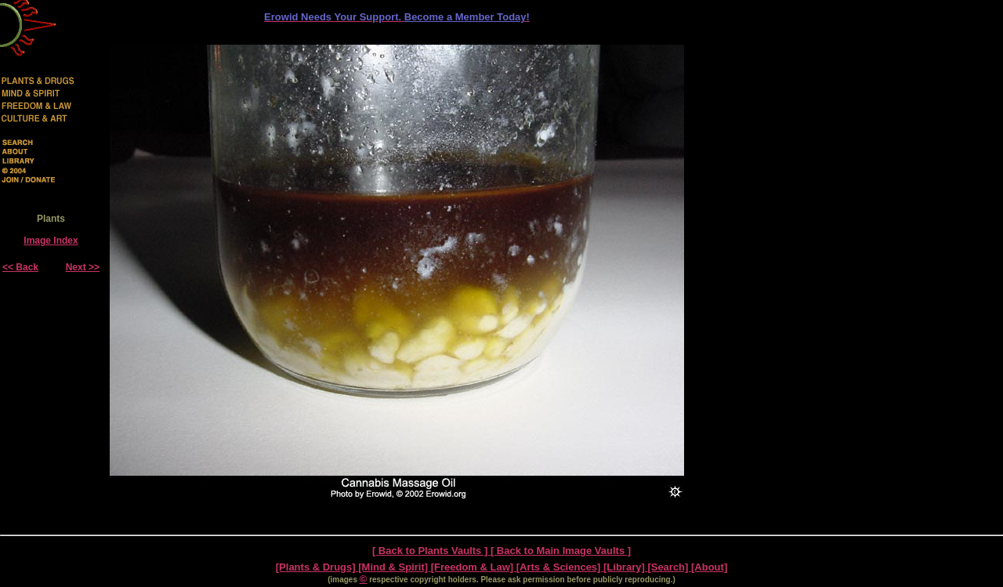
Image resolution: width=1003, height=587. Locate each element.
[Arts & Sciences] (559, 567)
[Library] (625, 567)
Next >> (83, 267)
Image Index (51, 240)
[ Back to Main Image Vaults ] (561, 550)
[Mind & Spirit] (394, 567)
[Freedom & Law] (473, 567)
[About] (709, 567)
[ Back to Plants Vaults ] (431, 550)
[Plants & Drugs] (317, 567)
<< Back (20, 267)
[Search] (669, 567)
